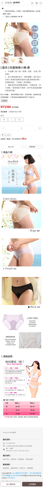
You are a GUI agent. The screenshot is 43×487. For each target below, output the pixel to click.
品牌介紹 (6, 459)
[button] (38, 39)
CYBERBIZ (11, 478)
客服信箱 (6, 468)
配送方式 (22, 468)
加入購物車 (10, 484)
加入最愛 (6, 135)
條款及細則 (29, 459)
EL (19, 119)
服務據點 (30, 468)
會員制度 (21, 459)
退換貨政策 (14, 468)
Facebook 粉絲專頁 (9, 432)
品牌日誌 (13, 459)
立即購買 (32, 484)
